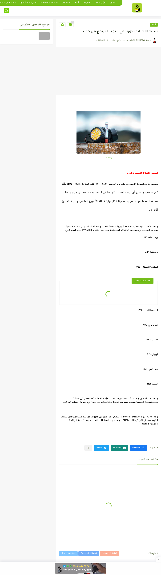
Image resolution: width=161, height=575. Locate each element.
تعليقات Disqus (68, 553)
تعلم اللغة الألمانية (28, 3)
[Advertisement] (108, 70)
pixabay (108, 158)
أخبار (77, 3)
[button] (138, 448)
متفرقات (86, 3)
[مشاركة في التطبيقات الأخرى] (88, 448)
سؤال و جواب (100, 3)
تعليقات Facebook (89, 553)
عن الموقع (66, 3)
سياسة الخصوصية (49, 3)
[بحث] (6, 10)
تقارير (112, 3)
